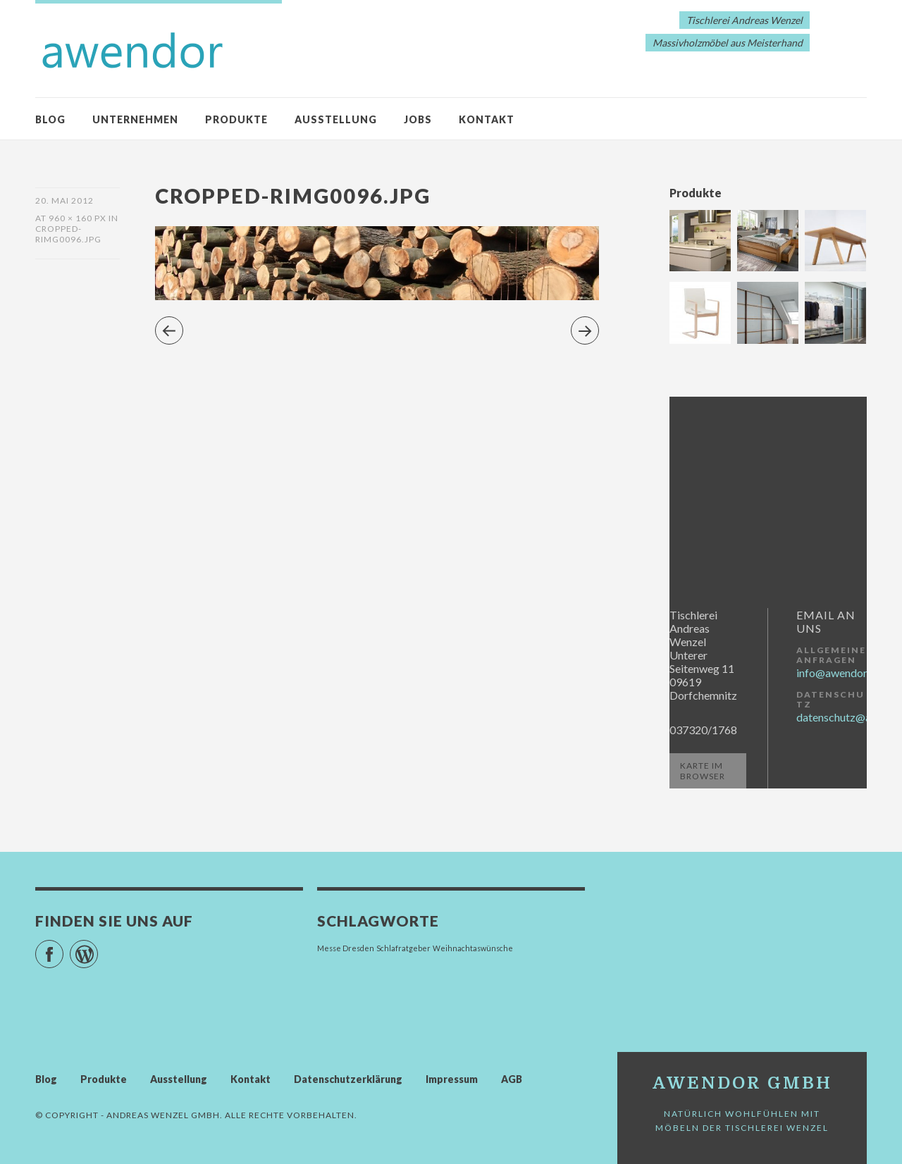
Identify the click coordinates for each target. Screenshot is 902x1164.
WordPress (97, 948)
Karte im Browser (702, 770)
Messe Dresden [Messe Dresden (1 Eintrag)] (345, 948)
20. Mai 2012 (64, 200)
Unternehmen (135, 119)
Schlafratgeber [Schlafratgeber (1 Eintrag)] (403, 948)
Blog (50, 119)
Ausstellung (336, 119)
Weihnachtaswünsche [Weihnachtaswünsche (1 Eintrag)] (473, 948)
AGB (511, 1079)
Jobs (418, 119)
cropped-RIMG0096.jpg (68, 233)
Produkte (236, 119)
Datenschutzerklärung (348, 1079)
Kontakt (486, 119)
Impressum (452, 1079)
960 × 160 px (77, 218)
